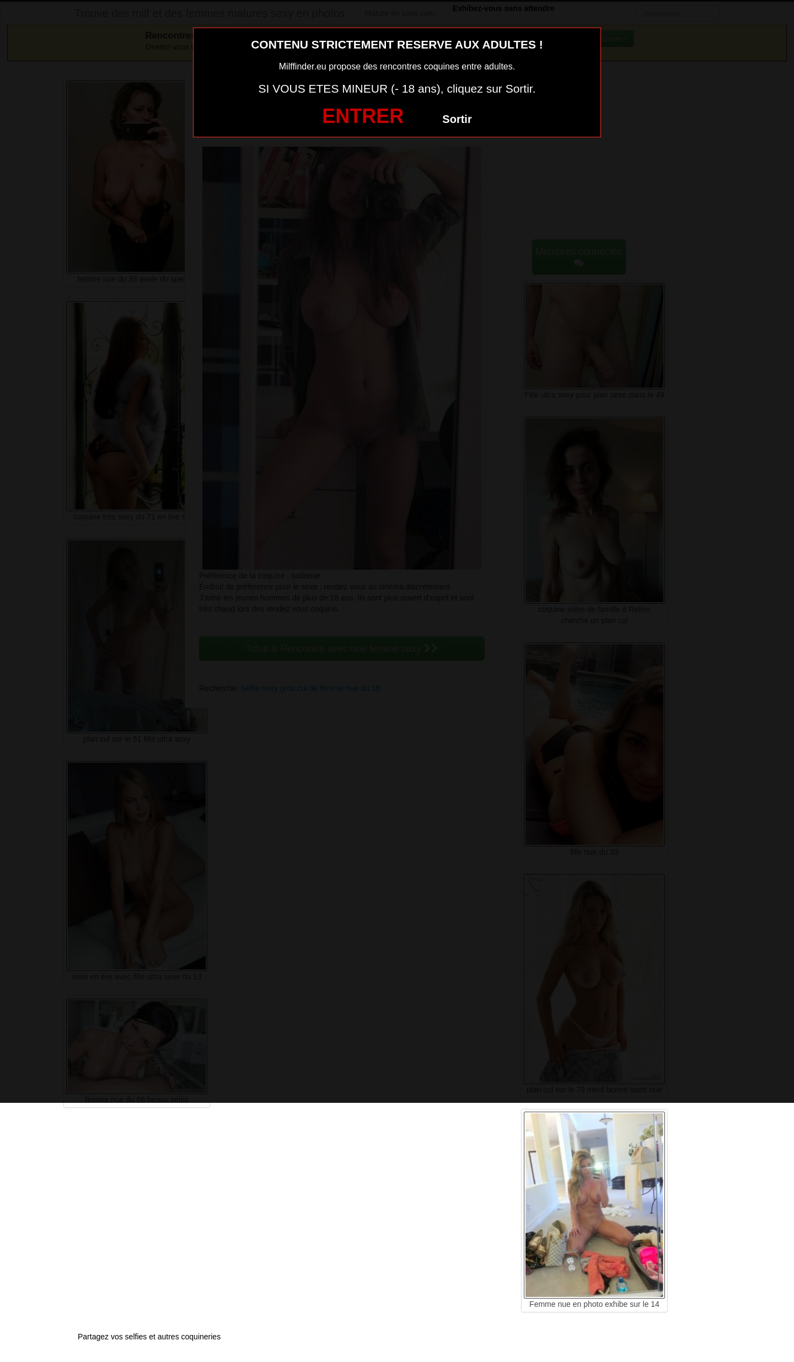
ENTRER (363, 116)
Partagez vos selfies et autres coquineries (149, 1336)
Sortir (456, 119)
